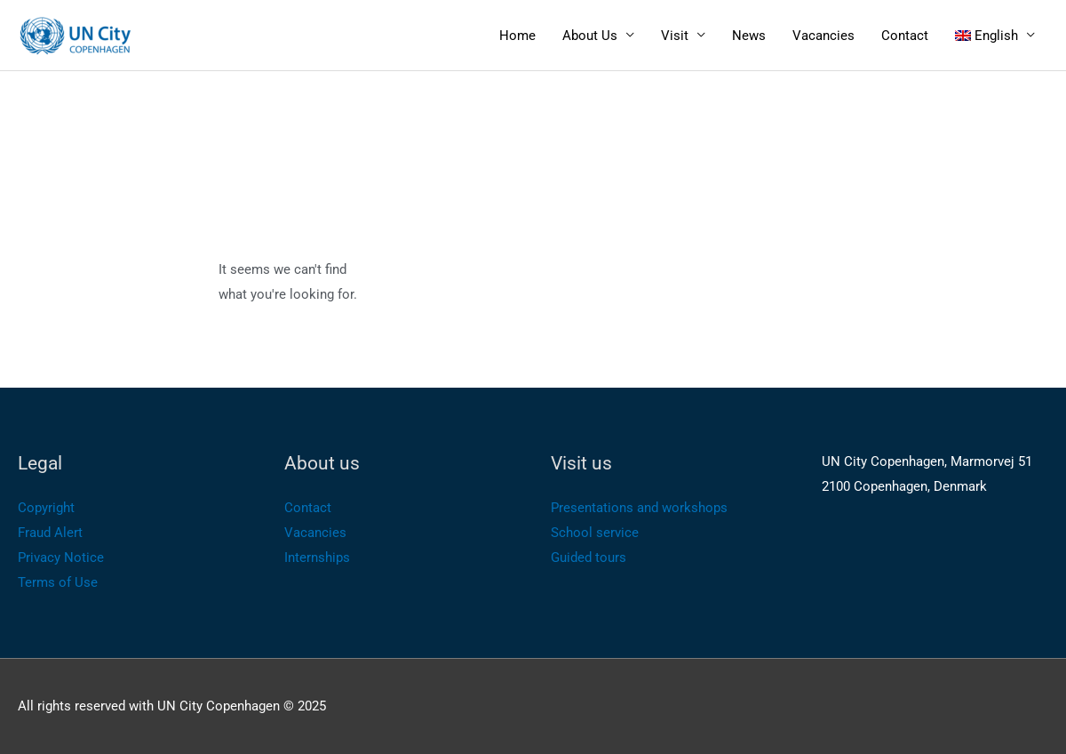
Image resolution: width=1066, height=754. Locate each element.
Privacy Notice (61, 557)
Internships (317, 557)
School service (595, 533)
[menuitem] (995, 35)
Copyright (46, 508)
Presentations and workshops (639, 508)
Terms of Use (58, 582)
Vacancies (823, 36)
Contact (904, 36)
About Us (589, 36)
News (749, 36)
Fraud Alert (50, 533)
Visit (674, 36)
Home (517, 36)
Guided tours (588, 557)
